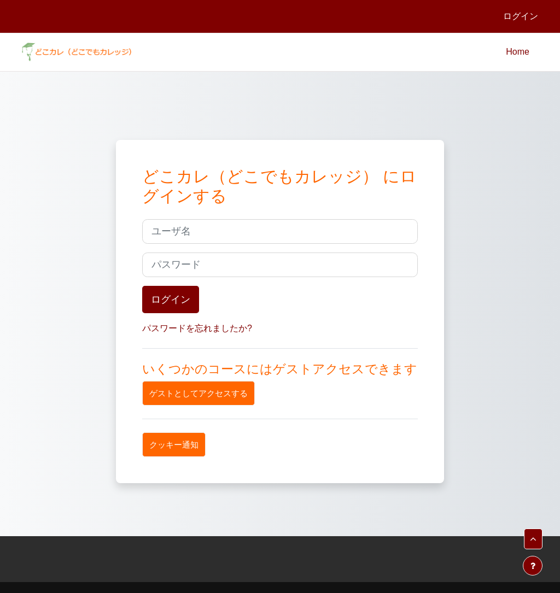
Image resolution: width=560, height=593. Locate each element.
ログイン (520, 16)
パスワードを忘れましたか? (197, 328)
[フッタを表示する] (532, 566)
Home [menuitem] (517, 51)
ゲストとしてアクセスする (198, 393)
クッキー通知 (174, 444)
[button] (533, 539)
